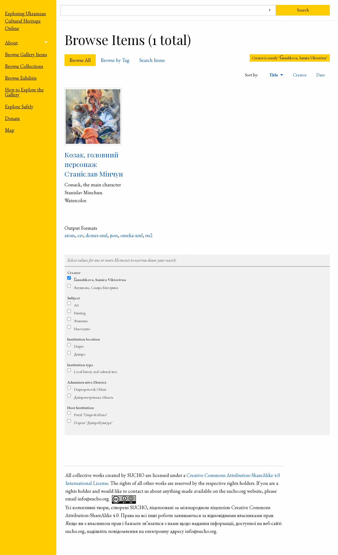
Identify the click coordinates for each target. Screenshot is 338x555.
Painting (80, 313)
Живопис (81, 320)
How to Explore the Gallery (24, 92)
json (114, 235)
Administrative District (86, 382)
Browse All (80, 60)
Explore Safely (19, 106)
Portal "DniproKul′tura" (90, 414)
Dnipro (79, 346)
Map (9, 130)
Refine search (197, 249)
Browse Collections (24, 66)
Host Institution (80, 407)
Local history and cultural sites (95, 371)
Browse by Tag (115, 60)
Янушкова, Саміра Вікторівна (96, 287)
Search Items (152, 60)
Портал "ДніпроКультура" (93, 422)
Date (320, 75)
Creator (300, 75)
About (11, 43)
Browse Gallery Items (26, 54)
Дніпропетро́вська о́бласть (93, 397)
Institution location (83, 339)
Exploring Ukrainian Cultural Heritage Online (25, 20)
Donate (12, 118)
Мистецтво (82, 328)
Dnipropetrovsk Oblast (90, 389)
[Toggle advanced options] (270, 10)
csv (80, 235)
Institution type (80, 364)
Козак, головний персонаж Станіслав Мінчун (94, 164)
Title (274, 75)
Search (303, 10)
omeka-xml (131, 235)
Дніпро (79, 354)
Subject (73, 298)
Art (76, 305)
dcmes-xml (96, 235)
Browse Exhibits (21, 78)
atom (70, 235)
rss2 (149, 235)
